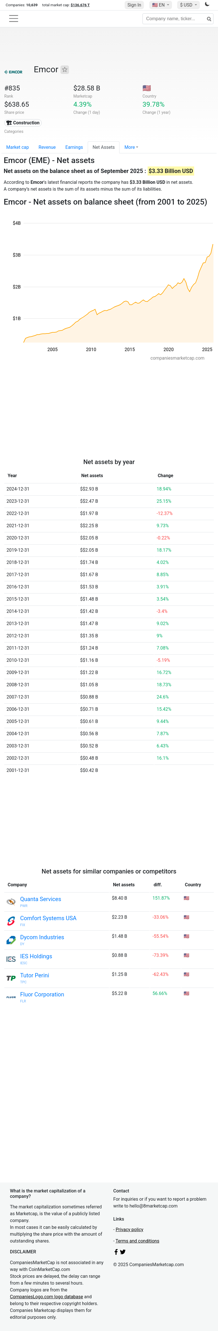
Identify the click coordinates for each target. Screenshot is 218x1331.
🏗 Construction (22, 122)
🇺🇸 (159, 5)
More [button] (129, 147)
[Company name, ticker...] (177, 18)
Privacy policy (129, 1229)
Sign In (134, 5)
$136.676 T (80, 5)
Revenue (47, 147)
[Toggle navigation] (14, 18)
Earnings (74, 147)
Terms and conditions (137, 1241)
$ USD (186, 5)
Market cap (17, 147)
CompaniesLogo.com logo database (46, 1296)
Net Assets (104, 147)
